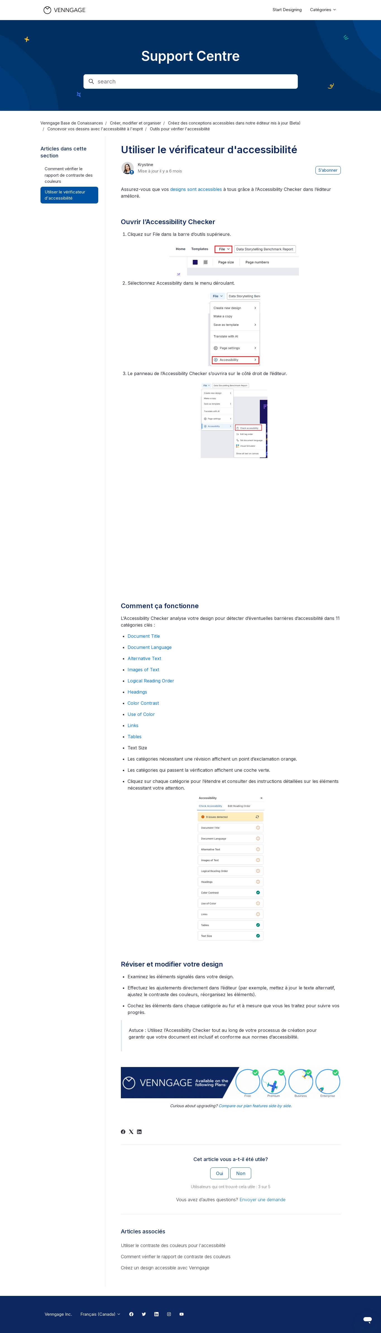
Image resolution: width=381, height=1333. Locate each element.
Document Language (150, 647)
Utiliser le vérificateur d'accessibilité (65, 195)
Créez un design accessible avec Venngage (165, 1267)
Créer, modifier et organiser (135, 123)
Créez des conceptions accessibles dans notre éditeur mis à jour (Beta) (234, 123)
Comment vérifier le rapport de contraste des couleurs (176, 1256)
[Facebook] (123, 1132)
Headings (137, 692)
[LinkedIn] (139, 1132)
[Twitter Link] (144, 1314)
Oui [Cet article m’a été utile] (219, 1173)
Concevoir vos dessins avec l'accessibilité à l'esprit (95, 128)
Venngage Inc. (58, 1314)
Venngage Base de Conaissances (71, 123)
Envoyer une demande (262, 1199)
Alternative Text (144, 658)
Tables (135, 736)
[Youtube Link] (181, 1314)
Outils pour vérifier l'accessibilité (180, 128)
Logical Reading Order (151, 681)
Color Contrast (143, 703)
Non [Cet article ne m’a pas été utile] (240, 1173)
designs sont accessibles (196, 189)
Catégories (323, 9)
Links (133, 725)
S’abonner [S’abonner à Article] (327, 170)
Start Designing (287, 9)
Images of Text (143, 669)
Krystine (145, 164)
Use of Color (141, 714)
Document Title (144, 636)
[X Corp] (131, 1132)
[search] (190, 81)
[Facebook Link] (131, 1314)
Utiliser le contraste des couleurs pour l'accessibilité (173, 1245)
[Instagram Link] (169, 1314)
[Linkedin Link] (156, 1314)
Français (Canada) (100, 1314)
